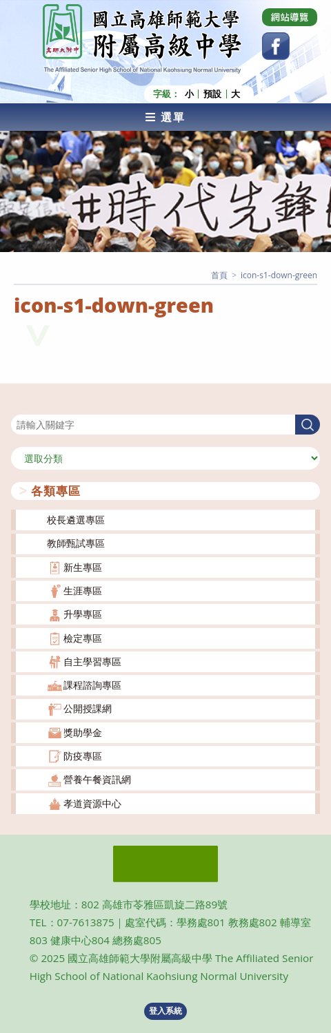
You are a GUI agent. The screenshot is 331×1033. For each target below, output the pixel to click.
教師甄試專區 (76, 543)
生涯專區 (82, 590)
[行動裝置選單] (165, 117)
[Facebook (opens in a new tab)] (276, 46)
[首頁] (219, 275)
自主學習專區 (92, 661)
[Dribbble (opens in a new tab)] (289, 17)
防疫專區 (82, 755)
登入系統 (165, 1010)
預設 (212, 94)
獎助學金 (82, 732)
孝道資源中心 (92, 803)
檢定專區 (82, 638)
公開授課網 (87, 708)
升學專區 (82, 613)
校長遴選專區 (76, 519)
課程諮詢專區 (92, 684)
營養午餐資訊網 (97, 779)
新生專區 (82, 567)
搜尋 (20, 406)
